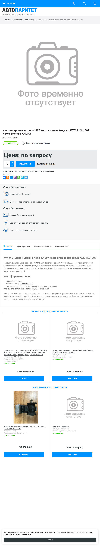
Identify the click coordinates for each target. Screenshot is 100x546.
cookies (19, 532)
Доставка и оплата (42, 246)
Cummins (69, 357)
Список (46, 202)
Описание (8, 246)
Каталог (7, 20)
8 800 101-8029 (26, 283)
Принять (50, 540)
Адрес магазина (62, 246)
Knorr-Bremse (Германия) (23, 20)
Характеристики (23, 246)
